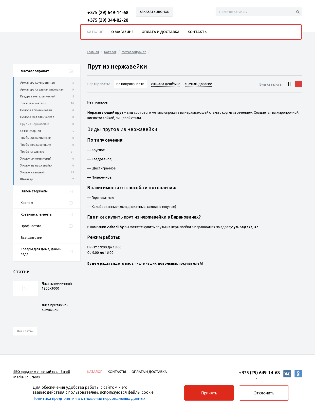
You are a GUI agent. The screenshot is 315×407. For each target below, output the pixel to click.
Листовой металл (33, 103)
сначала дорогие (198, 84)
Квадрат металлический (38, 96)
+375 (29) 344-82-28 (107, 20)
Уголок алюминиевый (36, 158)
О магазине (122, 32)
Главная (93, 52)
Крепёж (27, 203)
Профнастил (31, 226)
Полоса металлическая (37, 117)
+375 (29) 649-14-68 (107, 12)
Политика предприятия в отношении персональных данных (90, 398)
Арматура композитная (37, 82)
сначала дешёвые (166, 84)
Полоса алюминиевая (36, 110)
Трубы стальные (32, 151)
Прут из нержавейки (34, 124)
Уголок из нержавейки (36, 165)
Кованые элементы (36, 214)
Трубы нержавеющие (35, 144)
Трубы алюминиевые (35, 137)
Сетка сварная (30, 130)
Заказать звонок (154, 11)
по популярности (131, 84)
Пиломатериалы (34, 191)
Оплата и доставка (161, 32)
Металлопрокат (35, 71)
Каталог (110, 52)
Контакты (197, 32)
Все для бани (31, 238)
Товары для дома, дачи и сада (41, 251)
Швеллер (26, 179)
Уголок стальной (32, 172)
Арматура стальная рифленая (42, 89)
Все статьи (25, 331)
